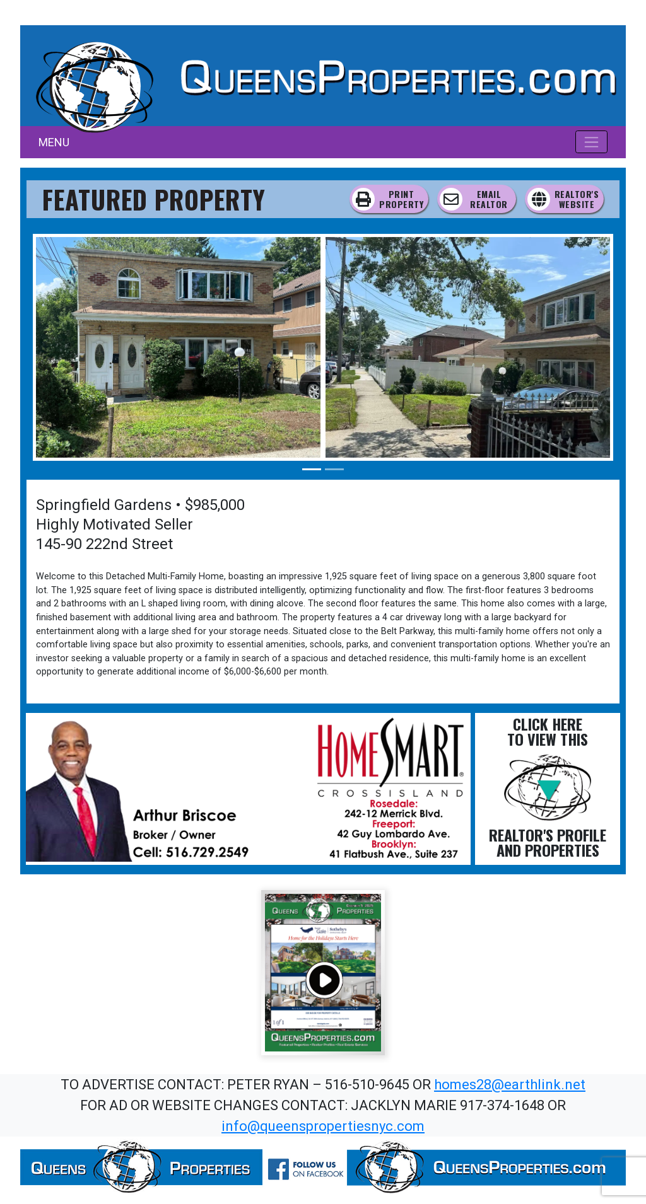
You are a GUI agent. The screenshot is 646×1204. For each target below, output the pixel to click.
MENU (53, 142)
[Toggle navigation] (591, 141)
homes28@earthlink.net (509, 1084)
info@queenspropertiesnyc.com (323, 1126)
